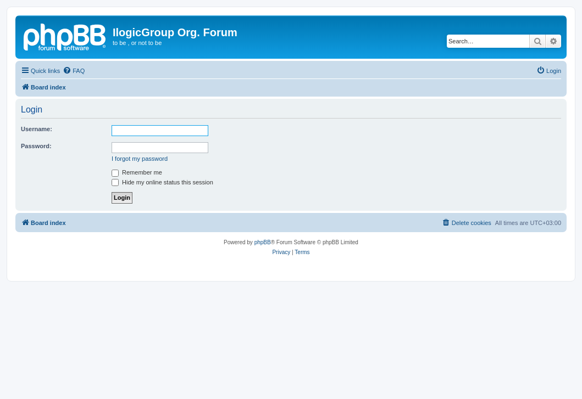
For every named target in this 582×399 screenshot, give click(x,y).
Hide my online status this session (162, 182)
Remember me (137, 172)
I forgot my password (140, 158)
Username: (36, 129)
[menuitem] (74, 70)
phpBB (262, 242)
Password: (36, 146)
